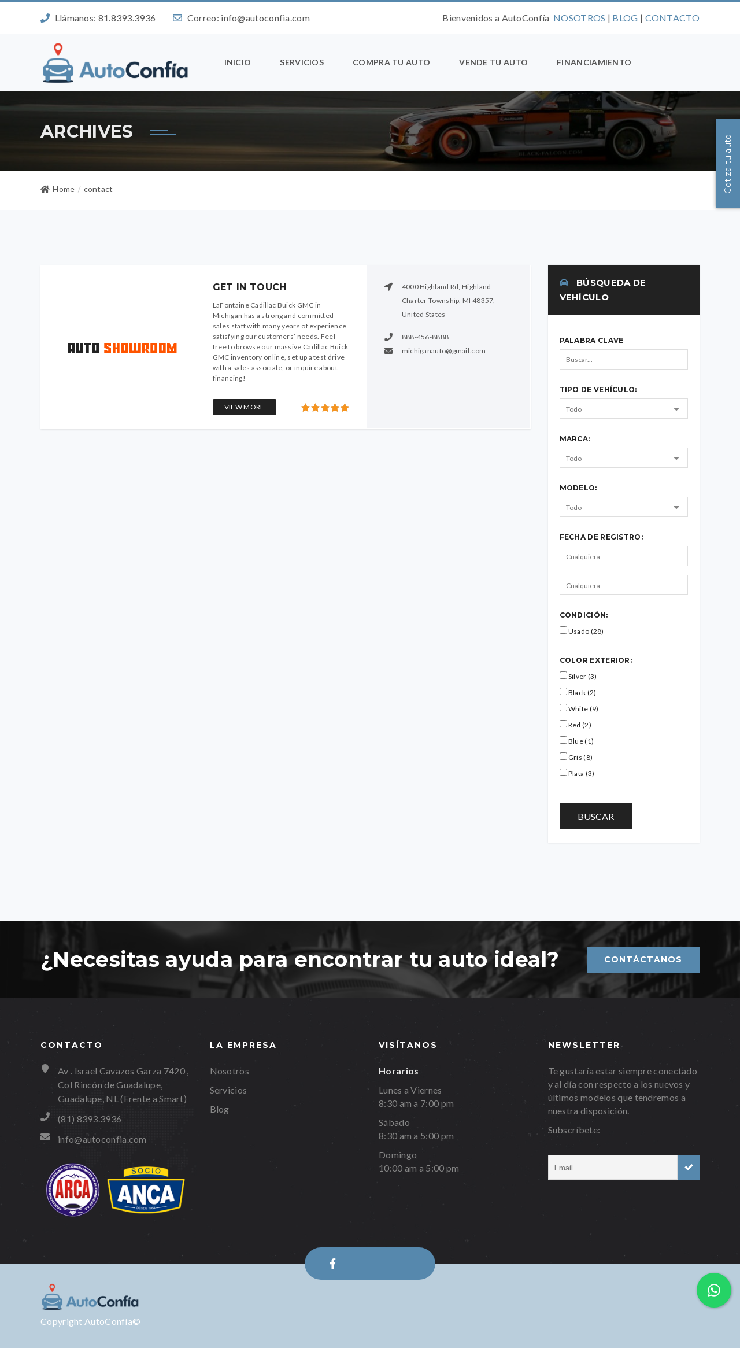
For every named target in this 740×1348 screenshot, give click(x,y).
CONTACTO (672, 17)
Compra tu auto (391, 62)
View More (244, 406)
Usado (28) (582, 631)
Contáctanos (643, 959)
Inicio (237, 62)
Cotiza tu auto (728, 163)
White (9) (579, 708)
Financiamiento (594, 62)
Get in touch (250, 287)
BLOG (625, 17)
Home (57, 189)
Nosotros (229, 1070)
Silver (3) (578, 676)
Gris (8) (576, 757)
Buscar (596, 816)
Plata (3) (577, 773)
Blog (220, 1108)
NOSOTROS (579, 17)
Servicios (302, 62)
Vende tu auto (493, 62)
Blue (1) (577, 740)
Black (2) (578, 692)
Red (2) (575, 724)
